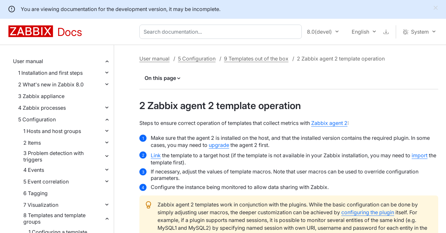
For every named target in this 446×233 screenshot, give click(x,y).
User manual (28, 61)
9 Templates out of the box (256, 58)
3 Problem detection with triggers (53, 156)
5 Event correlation (46, 181)
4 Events (33, 170)
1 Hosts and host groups (52, 131)
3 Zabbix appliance (41, 96)
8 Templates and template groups (54, 218)
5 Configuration (37, 119)
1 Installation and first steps (50, 73)
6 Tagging (35, 193)
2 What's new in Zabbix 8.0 (51, 84)
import (420, 155)
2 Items (32, 142)
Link (156, 155)
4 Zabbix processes (42, 108)
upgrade (219, 145)
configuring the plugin (367, 212)
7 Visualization (40, 205)
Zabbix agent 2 (329, 123)
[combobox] (221, 32)
